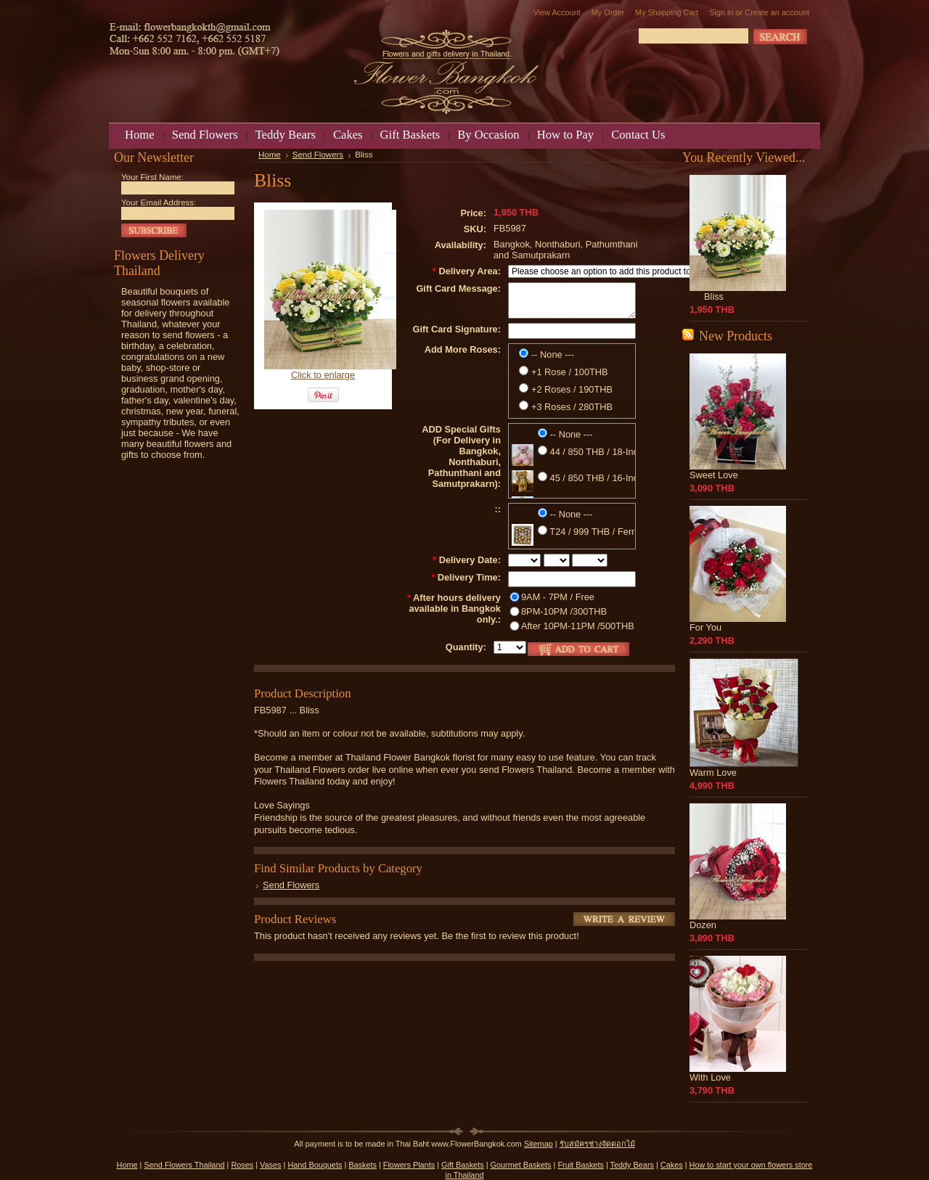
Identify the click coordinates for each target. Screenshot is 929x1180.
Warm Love (713, 772)
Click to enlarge (323, 374)
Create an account (777, 12)
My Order (608, 12)
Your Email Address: (158, 202)
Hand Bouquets (314, 1164)
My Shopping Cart (666, 12)
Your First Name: (152, 177)
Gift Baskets (462, 1164)
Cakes (671, 1164)
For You (705, 627)
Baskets (362, 1164)
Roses (242, 1164)
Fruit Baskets (580, 1164)
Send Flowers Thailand (184, 1164)
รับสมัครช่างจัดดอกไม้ (597, 1143)
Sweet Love (713, 475)
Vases (270, 1164)
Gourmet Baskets (521, 1164)
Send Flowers (317, 154)
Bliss (714, 296)
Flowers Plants (409, 1164)
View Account (557, 12)
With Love (710, 1077)
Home (269, 154)
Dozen (702, 924)
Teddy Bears (632, 1164)
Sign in (721, 12)
